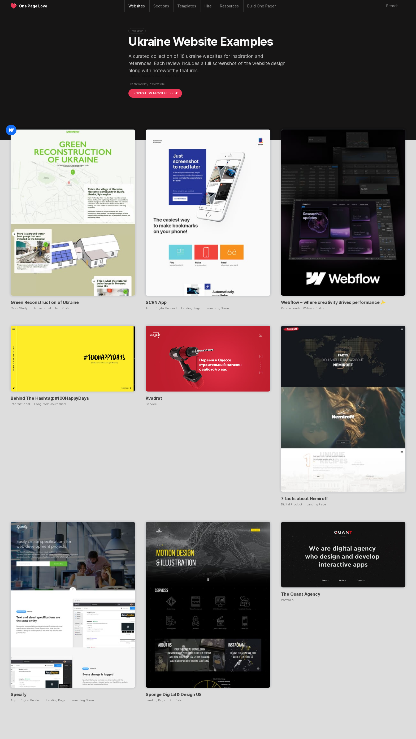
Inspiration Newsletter (155, 93)
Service (151, 404)
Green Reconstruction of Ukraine (45, 302)
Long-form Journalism (50, 404)
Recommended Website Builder (303, 308)
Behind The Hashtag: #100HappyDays (50, 398)
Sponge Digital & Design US (174, 694)
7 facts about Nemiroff (304, 498)
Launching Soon (217, 308)
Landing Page (191, 308)
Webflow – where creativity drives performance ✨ (333, 302)
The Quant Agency (300, 594)
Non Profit (62, 308)
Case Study (19, 308)
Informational (41, 308)
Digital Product (166, 308)
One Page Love (33, 6)
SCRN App (156, 302)
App (148, 308)
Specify (19, 694)
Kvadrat (154, 398)
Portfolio (176, 700)
